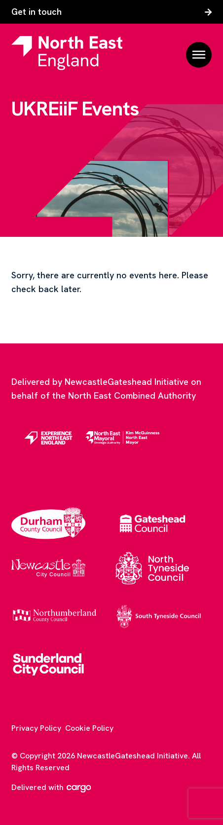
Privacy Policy (36, 728)
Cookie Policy (89, 728)
